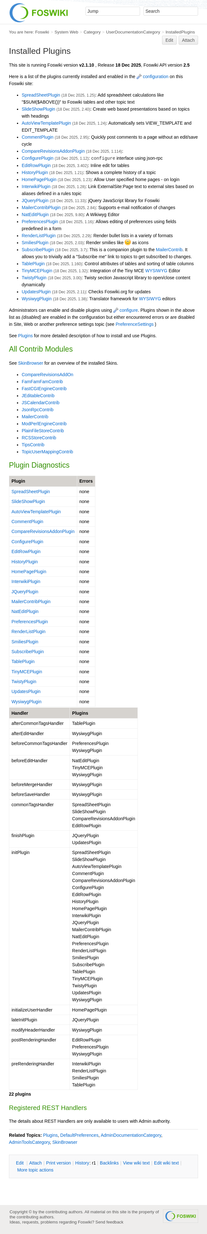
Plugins (25, 335)
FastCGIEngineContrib (44, 388)
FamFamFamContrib (42, 381)
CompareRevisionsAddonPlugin (53, 151)
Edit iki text (166, 1162)
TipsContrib (33, 444)
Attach (188, 40)
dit (20, 1162)
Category (92, 32)
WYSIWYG (156, 270)
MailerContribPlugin (41, 207)
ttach (35, 1162)
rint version (58, 1162)
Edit (169, 40)
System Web (66, 32)
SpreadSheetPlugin (41, 95)
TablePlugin (33, 263)
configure (125, 310)
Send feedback (109, 1222)
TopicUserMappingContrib (47, 451)
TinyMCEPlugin (37, 270)
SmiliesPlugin (35, 242)
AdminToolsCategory (29, 1142)
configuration (152, 76)
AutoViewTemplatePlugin (46, 123)
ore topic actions (35, 1169)
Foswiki (42, 32)
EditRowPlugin (36, 165)
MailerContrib (169, 249)
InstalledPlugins (180, 32)
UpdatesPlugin (36, 291)
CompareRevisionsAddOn (47, 374)
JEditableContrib (38, 395)
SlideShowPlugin (38, 109)
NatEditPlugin (35, 214)
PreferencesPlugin (40, 221)
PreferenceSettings (134, 324)
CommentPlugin (38, 137)
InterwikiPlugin (36, 186)
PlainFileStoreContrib (43, 430)
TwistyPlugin (34, 277)
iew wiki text (136, 1162)
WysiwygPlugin (37, 298)
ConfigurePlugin (38, 158)
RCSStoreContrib (39, 437)
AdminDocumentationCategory (131, 1135)
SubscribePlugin (38, 249)
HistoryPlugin (35, 172)
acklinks (109, 1162)
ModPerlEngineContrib (44, 423)
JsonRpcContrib (38, 409)
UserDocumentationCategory (133, 32)
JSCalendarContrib (40, 402)
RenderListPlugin (39, 235)
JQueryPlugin (35, 200)
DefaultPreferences (79, 1135)
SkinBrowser (30, 363)
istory (82, 1162)
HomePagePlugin (39, 179)
